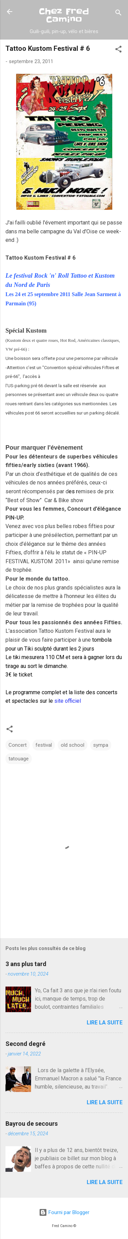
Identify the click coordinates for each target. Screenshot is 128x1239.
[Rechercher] (118, 13)
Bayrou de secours (31, 1123)
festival (43, 745)
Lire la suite (105, 1022)
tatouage (19, 759)
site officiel (67, 701)
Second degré (25, 1043)
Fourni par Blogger (64, 1212)
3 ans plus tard (25, 963)
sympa (100, 745)
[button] (118, 50)
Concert (18, 745)
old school (72, 745)
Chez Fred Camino (64, 15)
